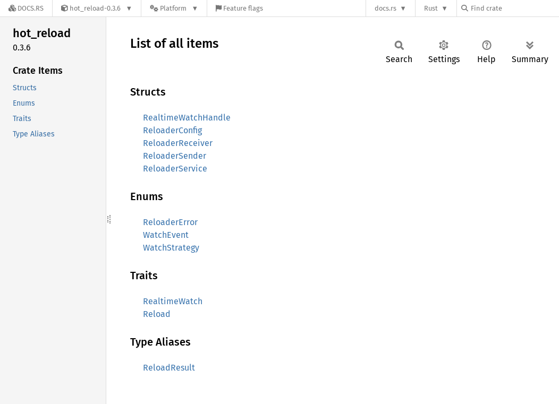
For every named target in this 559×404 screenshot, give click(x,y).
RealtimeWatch (172, 301)
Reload (157, 314)
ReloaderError (170, 222)
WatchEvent (166, 235)
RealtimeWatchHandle (187, 118)
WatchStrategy (171, 248)
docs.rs (385, 8)
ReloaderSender (174, 156)
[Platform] (174, 8)
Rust (431, 8)
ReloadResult (169, 368)
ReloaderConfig (172, 130)
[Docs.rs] (26, 8)
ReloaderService (175, 169)
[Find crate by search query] (514, 8)
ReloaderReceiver (178, 143)
